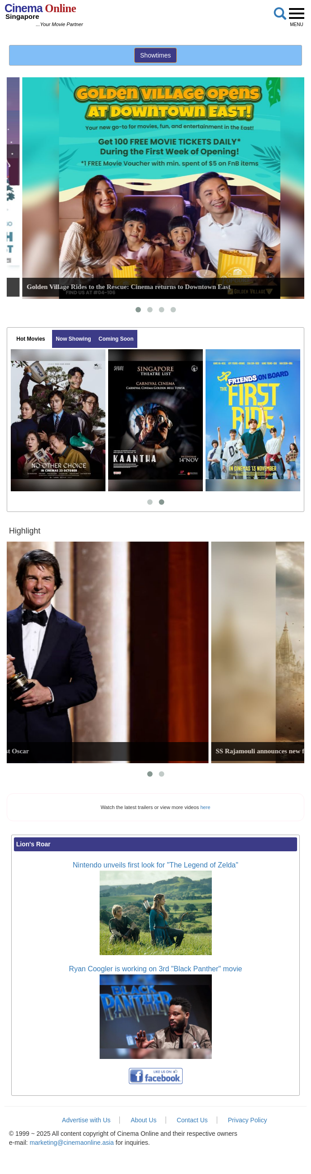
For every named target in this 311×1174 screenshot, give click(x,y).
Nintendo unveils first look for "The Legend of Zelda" (155, 865)
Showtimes (155, 55)
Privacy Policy (247, 1120)
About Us (144, 1120)
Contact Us (192, 1120)
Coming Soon (116, 339)
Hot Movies (30, 339)
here (205, 807)
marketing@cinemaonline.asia (72, 1142)
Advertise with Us (86, 1120)
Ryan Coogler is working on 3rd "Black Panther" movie (155, 969)
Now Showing (73, 339)
